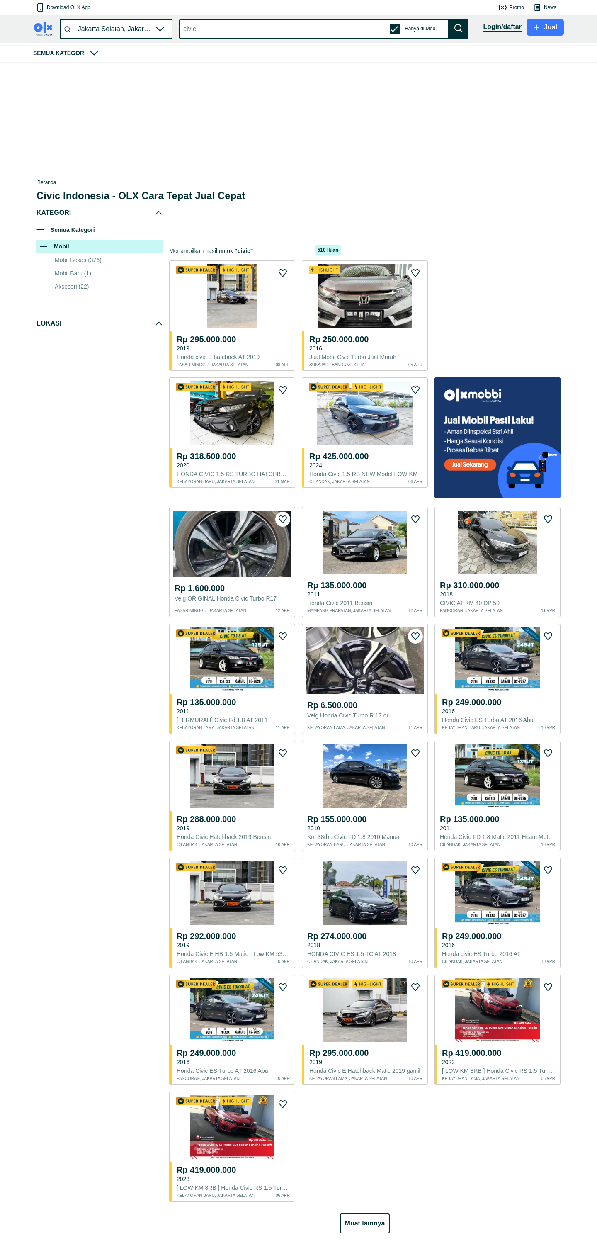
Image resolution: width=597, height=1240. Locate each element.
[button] (62, 7)
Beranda (46, 182)
